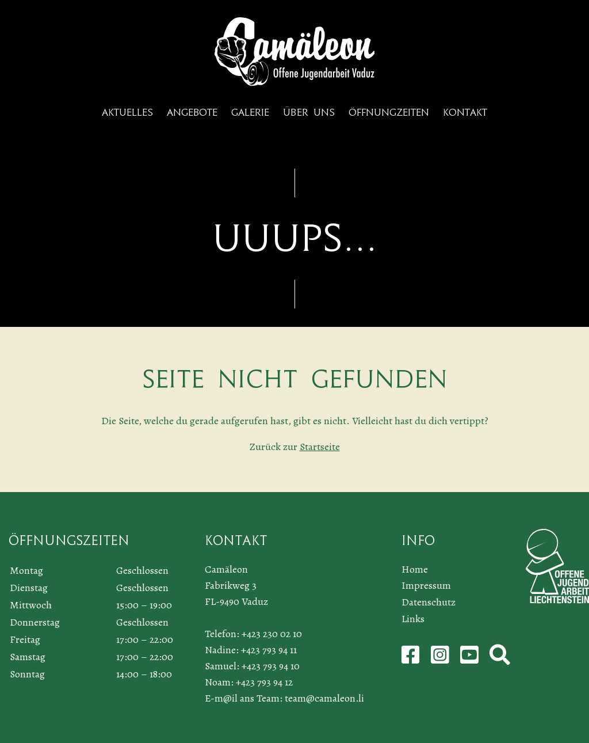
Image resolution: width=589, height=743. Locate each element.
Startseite (320, 447)
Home (414, 569)
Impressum (426, 585)
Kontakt (465, 112)
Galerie (250, 112)
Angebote (192, 112)
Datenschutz (428, 602)
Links (412, 619)
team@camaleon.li (324, 698)
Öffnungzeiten (389, 112)
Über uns (308, 112)
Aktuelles (127, 112)
